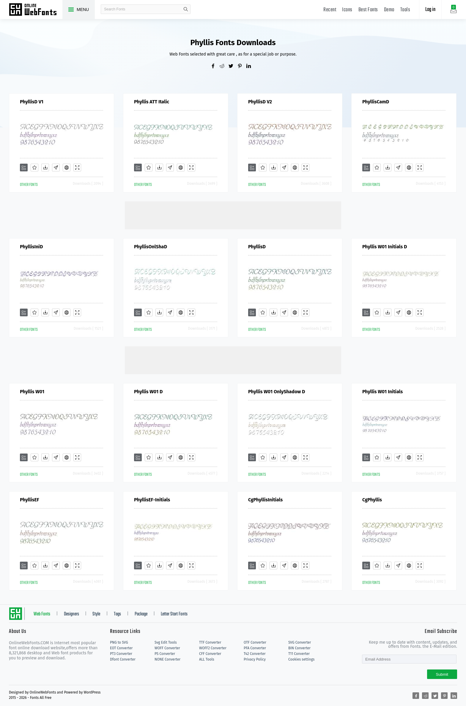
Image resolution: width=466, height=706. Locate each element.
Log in (430, 9)
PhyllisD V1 (31, 102)
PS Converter (165, 654)
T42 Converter (255, 654)
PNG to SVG (119, 642)
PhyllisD (257, 246)
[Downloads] (45, 167)
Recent (329, 10)
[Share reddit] (224, 66)
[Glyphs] (56, 167)
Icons (347, 10)
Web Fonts (42, 614)
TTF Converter (210, 642)
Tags (117, 614)
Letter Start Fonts (174, 614)
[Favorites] (34, 167)
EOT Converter (121, 648)
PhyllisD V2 (260, 102)
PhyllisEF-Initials (152, 500)
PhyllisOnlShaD (150, 246)
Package (141, 614)
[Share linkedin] (250, 66)
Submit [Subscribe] (442, 674)
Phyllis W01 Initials (382, 391)
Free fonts (35, 10)
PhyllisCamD (375, 102)
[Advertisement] (233, 214)
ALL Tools (206, 659)
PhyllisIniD (31, 246)
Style (96, 614)
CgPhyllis (372, 500)
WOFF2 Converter (212, 648)
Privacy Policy (255, 659)
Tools (405, 10)
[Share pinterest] (241, 66)
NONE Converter (167, 659)
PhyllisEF (29, 500)
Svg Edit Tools (166, 642)
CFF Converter (210, 654)
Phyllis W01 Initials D (384, 246)
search (185, 9)
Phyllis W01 (32, 391)
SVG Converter (299, 642)
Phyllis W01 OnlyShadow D (276, 391)
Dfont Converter (123, 659)
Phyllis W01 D (148, 391)
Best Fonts (368, 10)
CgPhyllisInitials (265, 500)
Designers (71, 614)
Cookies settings (301, 659)
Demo (389, 10)
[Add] (24, 167)
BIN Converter (299, 648)
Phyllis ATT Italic (151, 102)
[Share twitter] (233, 66)
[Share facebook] (215, 66)
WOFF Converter (167, 648)
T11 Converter (299, 654)
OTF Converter (255, 642)
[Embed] (66, 167)
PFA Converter (255, 648)
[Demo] (77, 167)
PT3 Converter (121, 654)
